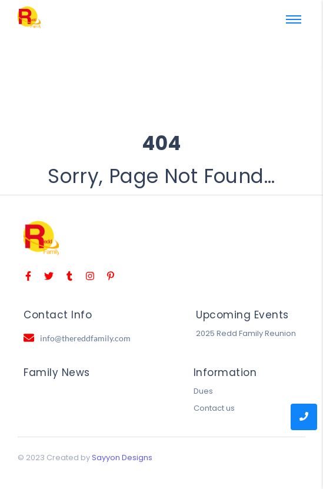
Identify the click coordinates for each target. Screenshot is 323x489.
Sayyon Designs (122, 457)
